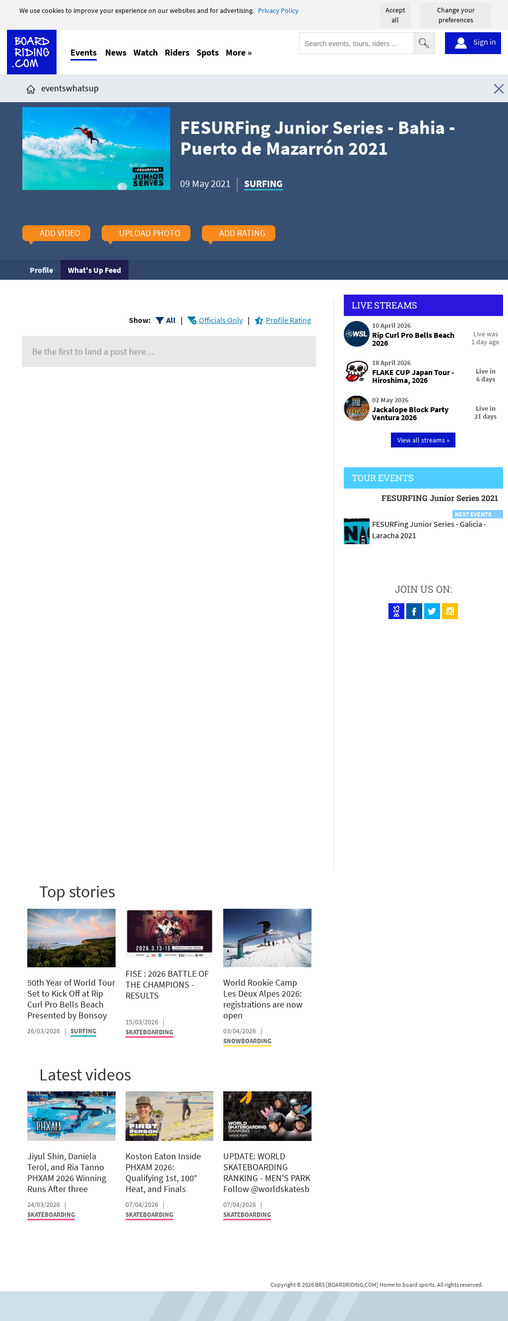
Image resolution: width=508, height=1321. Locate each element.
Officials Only (221, 320)
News (116, 52)
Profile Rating (288, 320)
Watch (145, 52)
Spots (207, 52)
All (171, 320)
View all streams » (423, 440)
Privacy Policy (278, 10)
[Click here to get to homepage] (30, 88)
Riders (177, 52)
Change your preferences (456, 14)
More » (239, 52)
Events (83, 52)
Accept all (395, 14)
